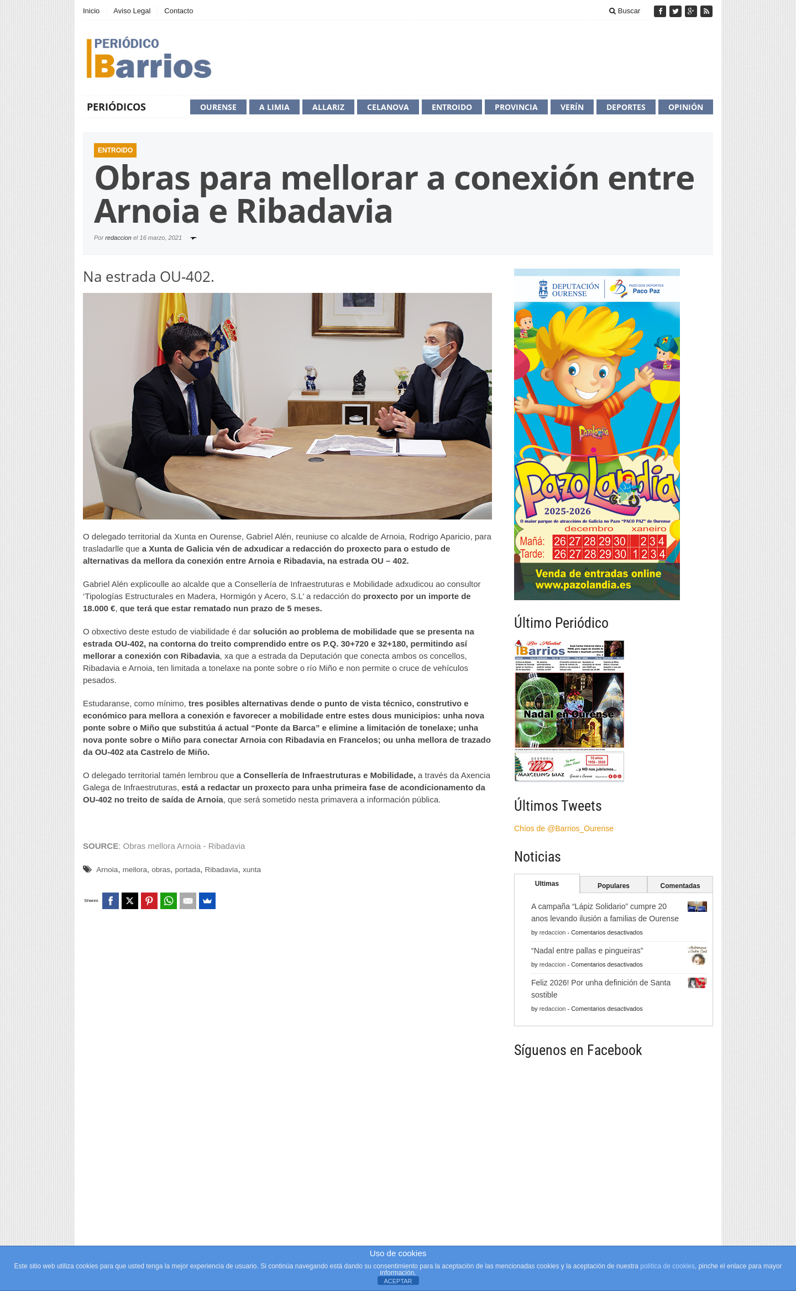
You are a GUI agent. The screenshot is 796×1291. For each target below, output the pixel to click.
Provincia (516, 107)
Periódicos (116, 106)
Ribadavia (221, 869)
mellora (135, 869)
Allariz (328, 107)
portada (187, 869)
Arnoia (107, 869)
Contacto (178, 11)
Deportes (626, 107)
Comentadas (680, 886)
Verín (572, 107)
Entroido (452, 107)
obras (160, 869)
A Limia (274, 107)
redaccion (118, 237)
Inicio (91, 11)
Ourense (218, 107)
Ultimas (547, 884)
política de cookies (667, 1266)
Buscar (624, 11)
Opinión (685, 107)
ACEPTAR (398, 1281)
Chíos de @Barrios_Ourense (564, 828)
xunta (252, 869)
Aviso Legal (131, 11)
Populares (614, 886)
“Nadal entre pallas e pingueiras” (587, 950)
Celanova (388, 107)
